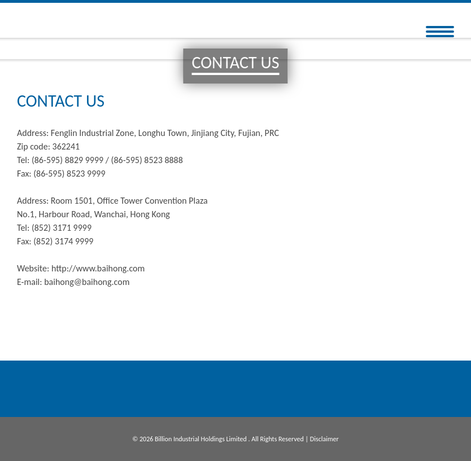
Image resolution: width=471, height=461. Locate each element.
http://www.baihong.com (98, 268)
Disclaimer (324, 439)
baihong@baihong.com (86, 281)
